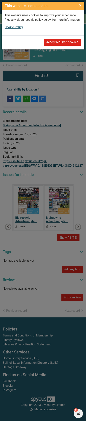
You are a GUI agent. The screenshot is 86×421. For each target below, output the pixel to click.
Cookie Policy (14, 27)
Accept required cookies (62, 42)
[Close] (80, 5)
